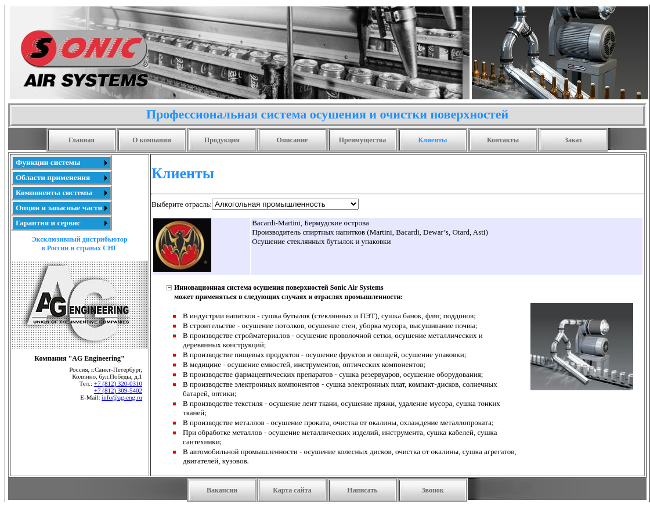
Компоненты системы (54, 192)
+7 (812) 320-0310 (118, 383)
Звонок (432, 490)
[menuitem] (61, 162)
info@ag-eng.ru (122, 397)
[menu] (61, 193)
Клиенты (432, 140)
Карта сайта (292, 490)
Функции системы (48, 162)
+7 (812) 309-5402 (118, 390)
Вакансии (222, 490)
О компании (151, 140)
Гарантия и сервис (48, 222)
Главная (81, 140)
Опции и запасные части (59, 207)
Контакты (503, 140)
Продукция (222, 140)
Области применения (53, 177)
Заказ (573, 140)
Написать (362, 490)
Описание (292, 140)
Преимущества (363, 140)
